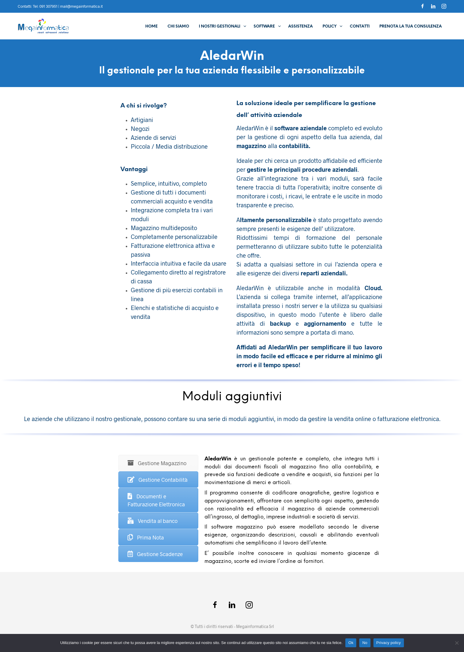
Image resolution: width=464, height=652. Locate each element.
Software (264, 26)
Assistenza (300, 26)
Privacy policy (388, 642)
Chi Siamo (178, 26)
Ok (350, 642)
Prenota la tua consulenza (410, 26)
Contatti (360, 26)
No (364, 642)
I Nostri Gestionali (219, 26)
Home (151, 26)
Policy (329, 26)
